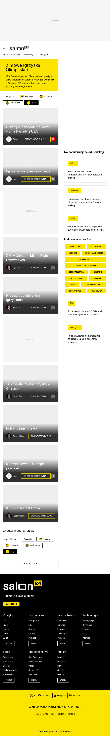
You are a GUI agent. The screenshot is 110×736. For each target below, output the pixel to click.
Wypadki (61, 638)
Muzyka (61, 661)
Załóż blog (11, 604)
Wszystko (9, 97)
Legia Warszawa (94, 285)
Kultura (61, 651)
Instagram (60, 696)
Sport (19, 55)
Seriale (60, 670)
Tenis (72, 285)
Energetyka (34, 621)
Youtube (74, 696)
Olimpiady (98, 278)
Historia (60, 674)
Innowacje (87, 629)
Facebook (44, 696)
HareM (15, 179)
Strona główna (9, 55)
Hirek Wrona (13, 103)
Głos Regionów (35, 657)
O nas (45, 714)
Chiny (5, 633)
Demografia (74, 328)
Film (59, 666)
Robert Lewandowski (85, 266)
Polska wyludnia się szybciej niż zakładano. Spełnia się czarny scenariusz (84, 338)
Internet (86, 638)
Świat (5, 638)
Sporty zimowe (76, 278)
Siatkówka (97, 291)
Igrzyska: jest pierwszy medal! (29, 171)
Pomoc (37, 714)
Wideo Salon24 (35, 661)
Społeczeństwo (38, 651)
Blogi (34, 103)
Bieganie (98, 272)
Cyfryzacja (87, 625)
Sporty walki (85, 259)
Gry (84, 633)
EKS (30, 625)
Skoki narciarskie (94, 253)
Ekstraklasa (75, 247)
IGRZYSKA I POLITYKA (23, 508)
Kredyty (32, 633)
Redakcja (26, 96)
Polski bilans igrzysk (22, 428)
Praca (53, 714)
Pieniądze (33, 638)
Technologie (90, 615)
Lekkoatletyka (76, 272)
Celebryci (61, 621)
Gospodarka (36, 615)
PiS (71, 303)
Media (72, 218)
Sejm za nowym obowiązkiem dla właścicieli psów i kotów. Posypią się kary (84, 202)
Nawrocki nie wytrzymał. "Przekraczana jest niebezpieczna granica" (85, 174)
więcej (9, 643)
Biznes (32, 629)
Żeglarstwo (75, 291)
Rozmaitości (65, 615)
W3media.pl (65, 731)
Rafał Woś (46, 96)
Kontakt (71, 714)
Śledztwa (33, 674)
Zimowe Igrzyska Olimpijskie (37, 139)
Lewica (6, 629)
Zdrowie (61, 625)
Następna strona (31, 564)
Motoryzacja (88, 621)
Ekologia (61, 629)
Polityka (8, 615)
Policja (72, 163)
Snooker (72, 253)
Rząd (5, 625)
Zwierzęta (74, 191)
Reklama (62, 714)
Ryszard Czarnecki (18, 268)
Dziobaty (16, 139)
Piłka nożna (97, 247)
